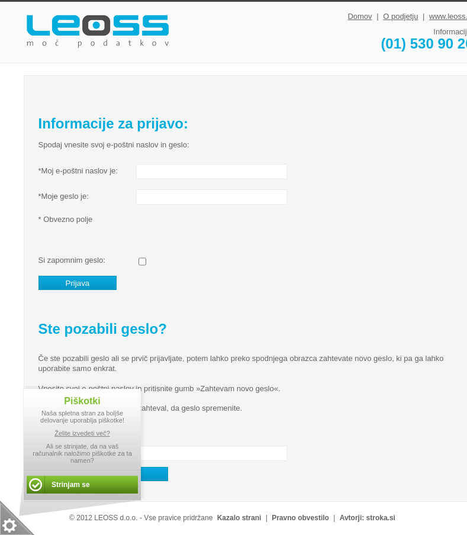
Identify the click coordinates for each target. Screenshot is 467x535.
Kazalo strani (239, 518)
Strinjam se (70, 485)
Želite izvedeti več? (82, 433)
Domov (359, 16)
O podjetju (400, 16)
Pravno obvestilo (300, 518)
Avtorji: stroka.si (367, 518)
